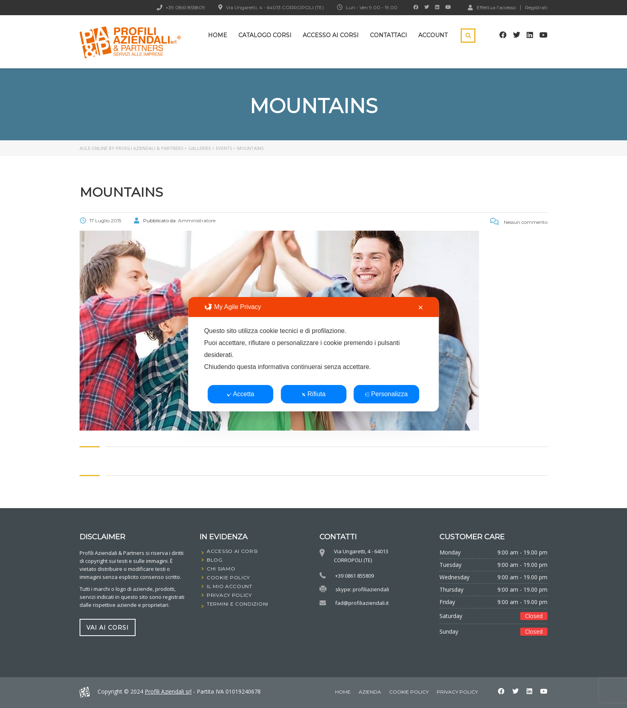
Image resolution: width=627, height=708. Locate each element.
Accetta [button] (240, 394)
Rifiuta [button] (313, 394)
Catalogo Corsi (265, 35)
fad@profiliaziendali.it (362, 602)
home (343, 692)
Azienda (370, 692)
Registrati (536, 7)
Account (432, 35)
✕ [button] (420, 307)
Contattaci (388, 35)
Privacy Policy (457, 692)
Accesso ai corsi (331, 35)
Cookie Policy (409, 692)
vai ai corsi (107, 627)
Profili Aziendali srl (168, 691)
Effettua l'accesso (492, 7)
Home (217, 35)
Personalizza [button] (386, 394)
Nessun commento (518, 222)
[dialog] (313, 354)
